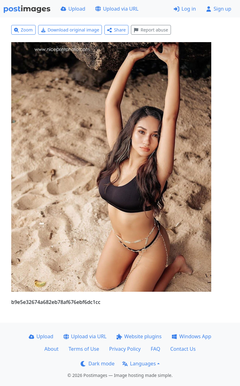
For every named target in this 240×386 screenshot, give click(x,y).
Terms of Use (83, 348)
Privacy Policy (125, 348)
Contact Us (183, 348)
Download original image (70, 30)
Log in (185, 8)
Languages (139, 363)
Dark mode (97, 363)
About (51, 348)
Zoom (23, 30)
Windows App (191, 336)
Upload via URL (116, 8)
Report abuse (151, 30)
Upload (73, 8)
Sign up (218, 8)
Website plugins (139, 336)
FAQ (155, 348)
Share (116, 30)
